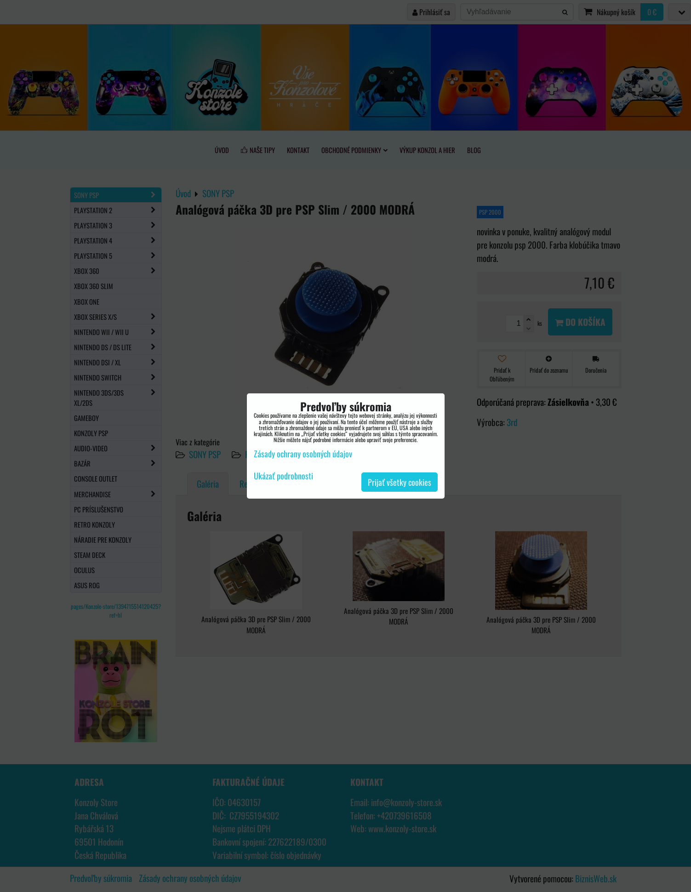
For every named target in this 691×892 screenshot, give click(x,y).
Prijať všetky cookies (399, 482)
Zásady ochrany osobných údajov (303, 454)
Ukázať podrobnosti (283, 476)
